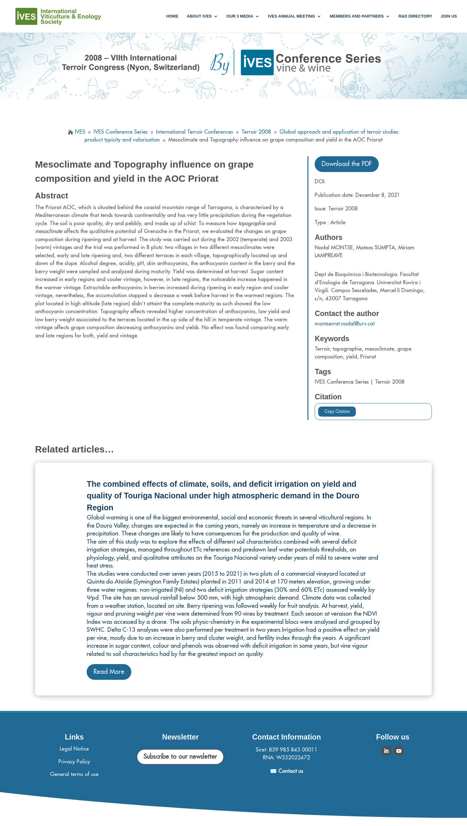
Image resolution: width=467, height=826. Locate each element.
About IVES (199, 16)
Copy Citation (337, 411)
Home (172, 16)
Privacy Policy (74, 761)
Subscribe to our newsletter (180, 756)
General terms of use (74, 774)
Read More (109, 671)
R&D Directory (415, 16)
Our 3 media (239, 16)
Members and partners (357, 16)
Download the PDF (347, 164)
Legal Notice (74, 748)
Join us (449, 16)
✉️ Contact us (286, 771)
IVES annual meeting (291, 16)
